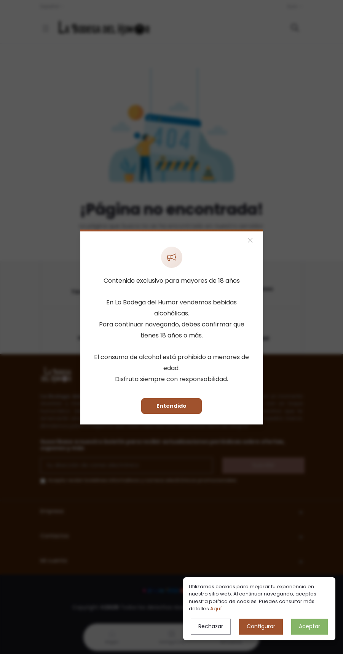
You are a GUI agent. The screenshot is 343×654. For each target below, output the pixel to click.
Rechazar (210, 626)
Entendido (171, 406)
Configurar (261, 626)
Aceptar (309, 626)
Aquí (216, 608)
